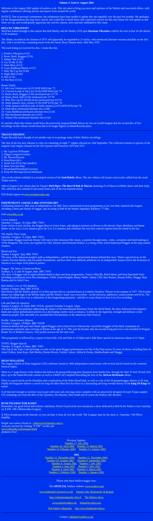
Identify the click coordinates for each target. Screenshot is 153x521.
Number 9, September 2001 (91, 460)
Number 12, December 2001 (60, 457)
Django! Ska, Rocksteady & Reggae (95, 491)
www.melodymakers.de (64, 502)
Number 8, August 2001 (64, 463)
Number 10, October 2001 (60, 460)
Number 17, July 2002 (76, 443)
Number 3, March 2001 (89, 469)
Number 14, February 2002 (61, 449)
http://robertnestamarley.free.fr (65, 497)
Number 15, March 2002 (90, 446)
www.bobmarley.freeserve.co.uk (56, 491)
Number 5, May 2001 (89, 466)
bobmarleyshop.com (90, 502)
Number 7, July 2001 (90, 463)
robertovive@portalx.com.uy (48, 423)
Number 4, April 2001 (63, 469)
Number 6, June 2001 (64, 466)
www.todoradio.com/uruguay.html (19, 429)
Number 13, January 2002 (92, 449)
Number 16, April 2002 (62, 446)
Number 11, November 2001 (93, 457)
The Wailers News (94, 497)
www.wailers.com (94, 486)
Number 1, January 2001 (91, 472)
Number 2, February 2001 (62, 472)
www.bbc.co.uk (15, 214)
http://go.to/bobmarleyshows (90, 508)
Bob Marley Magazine (60, 508)
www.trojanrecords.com (36, 194)
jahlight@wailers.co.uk (80, 516)
